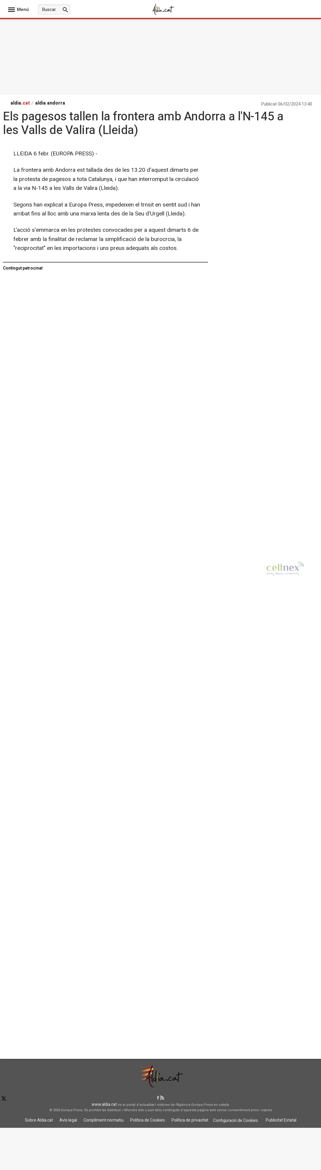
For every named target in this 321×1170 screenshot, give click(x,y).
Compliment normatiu (104, 1120)
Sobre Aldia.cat (39, 1120)
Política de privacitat (189, 1120)
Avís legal (68, 1120)
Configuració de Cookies (235, 1120)
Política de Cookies (147, 1120)
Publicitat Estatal (281, 1120)
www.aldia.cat (104, 1104)
